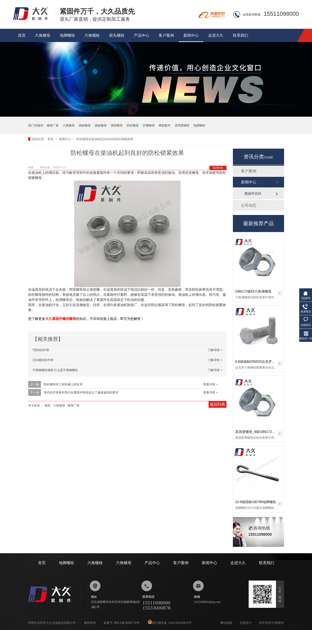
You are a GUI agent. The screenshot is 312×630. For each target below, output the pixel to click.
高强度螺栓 (182, 125)
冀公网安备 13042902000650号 (170, 622)
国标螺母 (85, 125)
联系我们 (240, 35)
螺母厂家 (53, 125)
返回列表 (218, 167)
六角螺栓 (92, 35)
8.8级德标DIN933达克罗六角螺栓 (260, 361)
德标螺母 (101, 125)
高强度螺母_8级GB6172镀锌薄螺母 (262, 432)
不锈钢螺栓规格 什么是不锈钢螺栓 (55, 370)
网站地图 (226, 622)
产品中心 (141, 35)
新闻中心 (191, 35)
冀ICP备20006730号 (127, 622)
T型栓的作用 (40, 350)
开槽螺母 (149, 125)
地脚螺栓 (67, 35)
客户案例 (166, 35)
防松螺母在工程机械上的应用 (63, 384)
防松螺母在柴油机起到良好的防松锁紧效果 (104, 139)
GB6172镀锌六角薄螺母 (253, 291)
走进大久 (215, 35)
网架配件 (165, 125)
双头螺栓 (117, 35)
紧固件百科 (252, 193)
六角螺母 (42, 35)
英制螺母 (117, 125)
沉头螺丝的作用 (42, 360)
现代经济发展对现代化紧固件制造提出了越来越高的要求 (81, 392)
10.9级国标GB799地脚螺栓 (255, 502)
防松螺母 (133, 125)
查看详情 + (210, 384)
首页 (22, 35)
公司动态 (248, 205)
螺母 (48, 405)
